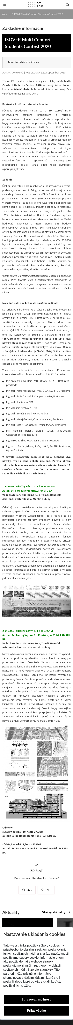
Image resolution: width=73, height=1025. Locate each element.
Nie (46, 890)
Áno (27, 890)
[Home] (3, 14)
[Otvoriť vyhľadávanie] (67, 4)
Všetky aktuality (53, 912)
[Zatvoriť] (5, 4)
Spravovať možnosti (36, 999)
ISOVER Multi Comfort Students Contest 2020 (28, 42)
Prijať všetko (36, 1010)
